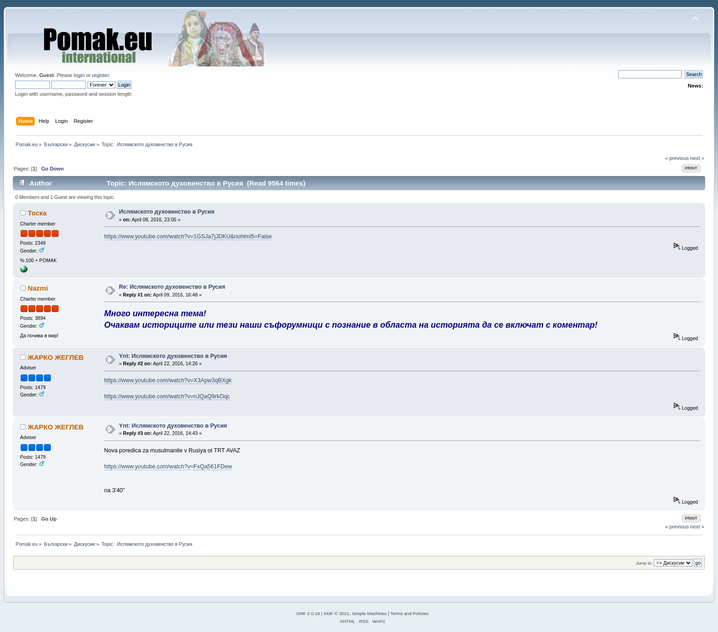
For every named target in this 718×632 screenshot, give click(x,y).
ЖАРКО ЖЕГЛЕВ (55, 357)
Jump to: (644, 563)
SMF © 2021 (336, 613)
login (79, 75)
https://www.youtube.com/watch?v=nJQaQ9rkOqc (167, 396)
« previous (677, 158)
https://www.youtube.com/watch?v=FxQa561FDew (168, 466)
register (100, 75)
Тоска (36, 213)
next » (697, 158)
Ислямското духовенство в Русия (166, 212)
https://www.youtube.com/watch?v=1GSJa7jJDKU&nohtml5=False (188, 236)
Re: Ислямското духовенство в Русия (172, 287)
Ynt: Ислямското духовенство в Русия (173, 356)
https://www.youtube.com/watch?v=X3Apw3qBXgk (168, 380)
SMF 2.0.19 (308, 613)
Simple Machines (369, 613)
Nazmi (37, 288)
